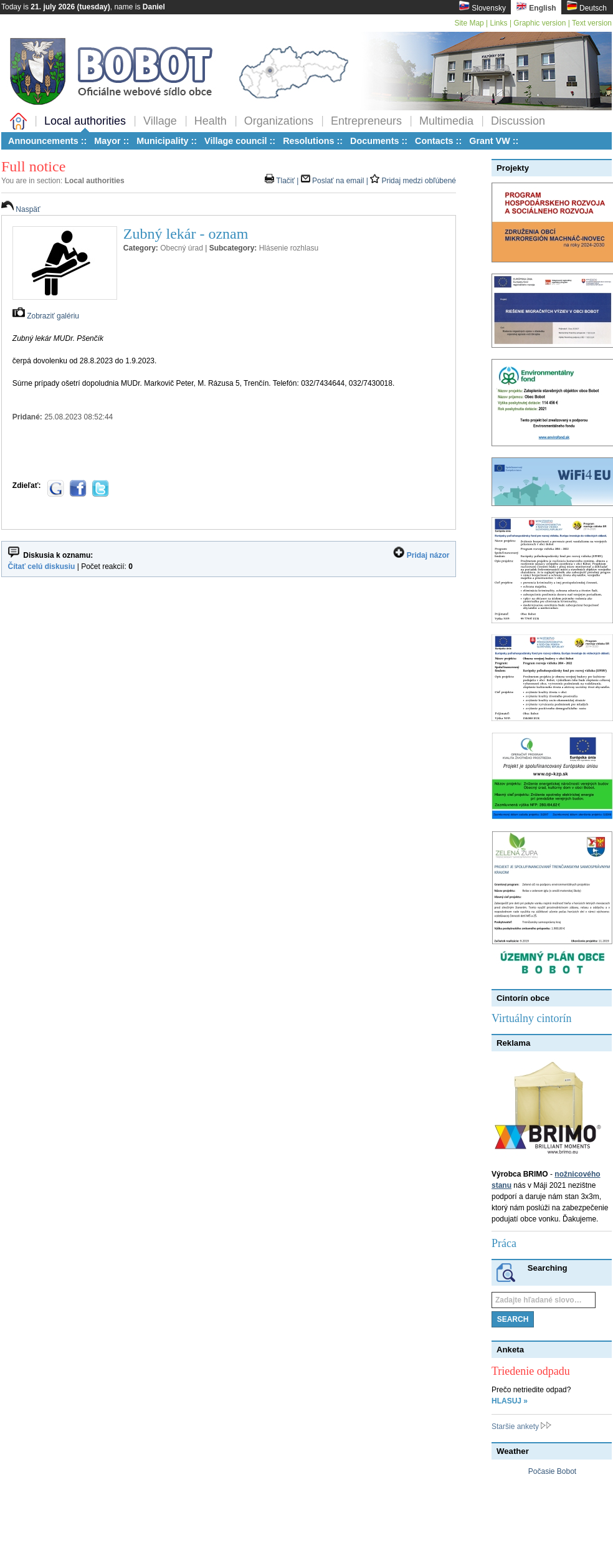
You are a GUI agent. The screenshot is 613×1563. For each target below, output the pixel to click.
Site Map (468, 23)
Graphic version (539, 23)
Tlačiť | (283, 180)
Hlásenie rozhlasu (288, 248)
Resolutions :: (313, 141)
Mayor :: (111, 141)
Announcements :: (47, 141)
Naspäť (20, 209)
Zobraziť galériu (45, 316)
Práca (504, 1243)
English (536, 6)
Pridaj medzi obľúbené (413, 180)
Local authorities (85, 121)
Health (210, 121)
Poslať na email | (335, 180)
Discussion (518, 121)
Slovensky (482, 6)
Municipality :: (166, 141)
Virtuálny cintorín (531, 1018)
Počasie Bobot (552, 1471)
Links (499, 23)
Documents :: (378, 141)
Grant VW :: (493, 141)
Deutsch (586, 6)
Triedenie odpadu (531, 1371)
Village (160, 121)
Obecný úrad (181, 248)
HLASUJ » (510, 1401)
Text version (592, 23)
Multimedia (446, 121)
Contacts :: (438, 141)
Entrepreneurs (366, 121)
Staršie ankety (521, 1426)
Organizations (278, 121)
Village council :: (239, 141)
